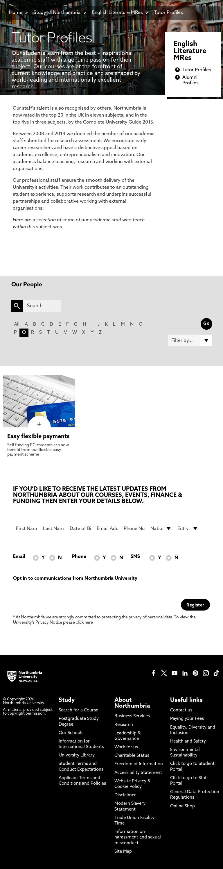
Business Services (132, 716)
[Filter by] (190, 340)
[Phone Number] (134, 528)
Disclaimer (125, 795)
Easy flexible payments (38, 437)
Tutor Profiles (168, 12)
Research (123, 725)
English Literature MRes (117, 12)
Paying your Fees (187, 719)
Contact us (181, 710)
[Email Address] (107, 528)
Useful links (186, 700)
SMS (135, 556)
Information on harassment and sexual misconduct (137, 837)
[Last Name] (53, 528)
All (16, 324)
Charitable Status (131, 756)
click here (84, 622)
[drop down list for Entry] (188, 528)
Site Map (123, 852)
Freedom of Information (138, 764)
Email (19, 556)
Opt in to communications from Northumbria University (75, 578)
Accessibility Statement (138, 773)
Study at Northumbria (57, 12)
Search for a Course (78, 710)
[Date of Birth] (80, 528)
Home (15, 12)
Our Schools (71, 733)
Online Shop (182, 806)
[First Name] (26, 528)
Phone (79, 556)
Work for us (126, 747)
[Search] (42, 306)
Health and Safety (188, 741)
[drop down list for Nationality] (161, 528)
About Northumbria (132, 703)
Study (67, 700)
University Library (77, 755)
